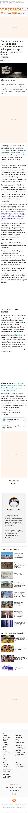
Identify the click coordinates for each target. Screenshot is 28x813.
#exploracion (13, 215)
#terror (3, 213)
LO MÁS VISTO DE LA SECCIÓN (12, 633)
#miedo (3, 215)
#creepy (8, 215)
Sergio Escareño (11, 80)
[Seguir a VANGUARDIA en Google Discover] (5, 57)
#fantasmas (20, 213)
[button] (2, 13)
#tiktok (24, 215)
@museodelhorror (6, 204)
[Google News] (14, 420)
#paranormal (8, 213)
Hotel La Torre (17, 335)
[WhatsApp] (14, 426)
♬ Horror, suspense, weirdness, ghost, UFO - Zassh (12, 218)
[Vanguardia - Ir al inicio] (14, 10)
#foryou (3, 216)
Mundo (8, 13)
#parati (20, 215)
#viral (13, 216)
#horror (15, 213)
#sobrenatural (19, 216)
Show (14, 13)
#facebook (8, 216)
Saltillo (14, 483)
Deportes (21, 13)
